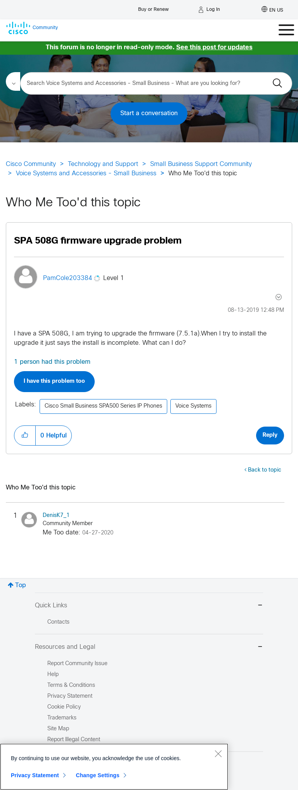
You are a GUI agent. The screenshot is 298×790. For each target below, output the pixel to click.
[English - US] (272, 9)
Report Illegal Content (73, 739)
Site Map (58, 728)
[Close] (218, 753)
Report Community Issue (77, 663)
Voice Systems (193, 406)
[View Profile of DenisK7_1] (56, 515)
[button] (25, 435)
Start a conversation (149, 113)
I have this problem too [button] (54, 381)
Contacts (58, 622)
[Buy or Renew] (153, 7)
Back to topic (264, 470)
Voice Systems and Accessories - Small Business (86, 173)
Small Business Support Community (201, 164)
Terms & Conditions (71, 685)
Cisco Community (31, 164)
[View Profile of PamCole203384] (67, 278)
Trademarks (61, 718)
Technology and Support (103, 164)
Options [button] (278, 297)
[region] (114, 766)
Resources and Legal (149, 647)
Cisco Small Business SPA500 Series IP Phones (103, 406)
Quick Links (149, 606)
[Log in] (209, 9)
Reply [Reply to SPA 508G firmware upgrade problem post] (270, 435)
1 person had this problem (52, 362)
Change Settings (98, 775)
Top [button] (20, 585)
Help (53, 674)
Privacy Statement (35, 775)
